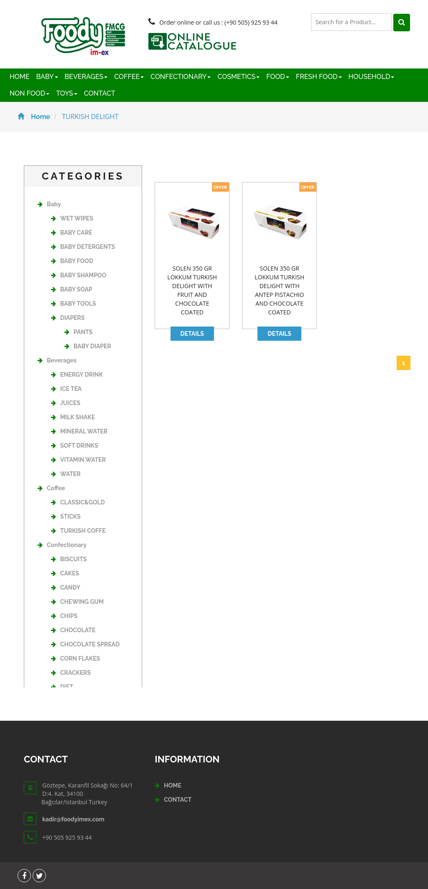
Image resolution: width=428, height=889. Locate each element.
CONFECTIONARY (180, 77)
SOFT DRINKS (74, 445)
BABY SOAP (71, 289)
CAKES (65, 573)
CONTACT (99, 93)
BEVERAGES (86, 77)
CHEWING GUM (77, 601)
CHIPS (64, 616)
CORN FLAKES (75, 658)
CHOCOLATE (73, 630)
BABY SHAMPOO (78, 275)
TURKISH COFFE (78, 530)
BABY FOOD (72, 261)
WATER (66, 474)
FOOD (277, 77)
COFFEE (129, 77)
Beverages (57, 360)
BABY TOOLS (73, 303)
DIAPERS (67, 317)
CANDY (65, 587)
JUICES (65, 403)
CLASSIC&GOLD (78, 502)
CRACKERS (71, 672)
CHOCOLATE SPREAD (85, 644)
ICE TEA (66, 388)
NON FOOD (29, 93)
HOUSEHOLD (372, 77)
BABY (47, 77)
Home (34, 117)
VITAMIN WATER (78, 459)
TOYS (66, 93)
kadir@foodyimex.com (73, 819)
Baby (49, 204)
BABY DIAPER (87, 346)
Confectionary (62, 545)
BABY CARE (71, 232)
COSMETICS (238, 77)
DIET (62, 687)
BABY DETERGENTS (83, 246)
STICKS (66, 516)
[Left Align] (401, 22)
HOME (20, 77)
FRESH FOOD (319, 77)
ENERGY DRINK (77, 374)
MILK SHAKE (73, 417)
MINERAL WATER (79, 431)
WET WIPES (72, 218)
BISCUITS (69, 559)
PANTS (78, 332)
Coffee (51, 488)
